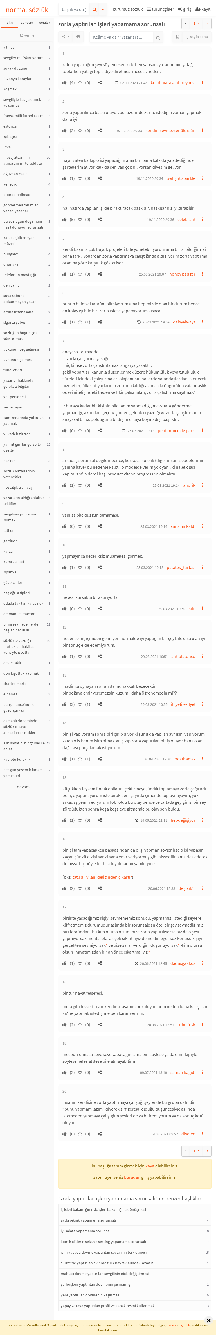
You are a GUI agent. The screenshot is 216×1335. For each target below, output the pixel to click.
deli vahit (11, 285)
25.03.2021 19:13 (140, 430)
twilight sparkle (180, 178)
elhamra (10, 693)
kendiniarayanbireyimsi (173, 82)
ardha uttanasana (18, 311)
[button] (128, 10)
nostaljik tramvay (18, 487)
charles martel (15, 683)
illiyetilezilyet (183, 704)
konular (44, 22)
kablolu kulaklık (16, 759)
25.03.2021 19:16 (153, 526)
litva (7, 146)
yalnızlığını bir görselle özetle (22, 447)
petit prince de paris (176, 430)
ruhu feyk (186, 1024)
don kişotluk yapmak (21, 673)
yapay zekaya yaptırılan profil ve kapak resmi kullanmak (108, 1305)
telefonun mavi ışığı (19, 274)
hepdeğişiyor (183, 820)
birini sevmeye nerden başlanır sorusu (21, 627)
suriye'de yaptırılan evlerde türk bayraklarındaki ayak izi (107, 1262)
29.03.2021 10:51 (154, 656)
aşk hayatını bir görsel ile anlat (24, 745)
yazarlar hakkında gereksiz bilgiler (18, 383)
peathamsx (185, 759)
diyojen (188, 1134)
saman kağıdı (182, 1072)
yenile (27, 35)
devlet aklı (12, 662)
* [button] (107, 945)
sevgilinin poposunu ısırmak (20, 517)
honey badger (182, 274)
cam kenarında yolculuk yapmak (23, 420)
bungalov (11, 253)
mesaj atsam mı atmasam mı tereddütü (22, 160)
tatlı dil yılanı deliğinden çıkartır (102, 877)
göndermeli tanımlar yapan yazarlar (20, 207)
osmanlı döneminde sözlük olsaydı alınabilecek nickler (20, 726)
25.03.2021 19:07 (152, 274)
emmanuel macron (19, 613)
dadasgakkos (182, 963)
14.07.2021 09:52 (164, 1134)
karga (8, 551)
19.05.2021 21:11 (153, 820)
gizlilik (185, 1325)
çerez (172, 1325)
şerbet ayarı (13, 407)
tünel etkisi (12, 369)
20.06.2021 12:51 (160, 1024)
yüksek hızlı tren (17, 433)
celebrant (186, 219)
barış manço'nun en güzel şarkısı (20, 707)
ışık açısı (10, 136)
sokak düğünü (15, 68)
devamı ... (26, 786)
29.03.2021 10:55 (154, 704)
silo (192, 608)
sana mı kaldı (183, 526)
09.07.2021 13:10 (153, 1072)
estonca (10, 126)
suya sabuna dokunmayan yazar (19, 298)
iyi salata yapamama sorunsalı (86, 1230)
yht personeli (14, 396)
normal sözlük (27, 10)
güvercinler (12, 582)
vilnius (8, 47)
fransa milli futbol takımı (23, 115)
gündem (27, 22)
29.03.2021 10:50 (171, 608)
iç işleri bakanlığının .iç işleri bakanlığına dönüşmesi (103, 1209)
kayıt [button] (149, 1166)
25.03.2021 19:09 (156, 322)
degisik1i (187, 888)
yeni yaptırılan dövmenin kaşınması (90, 1295)
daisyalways (184, 322)
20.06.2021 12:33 (161, 888)
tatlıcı (8, 530)
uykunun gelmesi (17, 359)
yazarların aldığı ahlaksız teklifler (23, 500)
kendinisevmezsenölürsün (170, 130)
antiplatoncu (183, 656)
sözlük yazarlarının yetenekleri (19, 473)
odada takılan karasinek (23, 603)
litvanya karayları (17, 78)
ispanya (9, 572)
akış (10, 22)
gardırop (10, 540)
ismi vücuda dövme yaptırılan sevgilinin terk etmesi (104, 1252)
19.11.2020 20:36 (160, 219)
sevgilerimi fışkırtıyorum (23, 57)
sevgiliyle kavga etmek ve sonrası (22, 102)
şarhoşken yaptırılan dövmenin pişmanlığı (96, 1284)
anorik (189, 485)
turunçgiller (160, 9)
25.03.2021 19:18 (149, 567)
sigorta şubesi (14, 322)
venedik (10, 184)
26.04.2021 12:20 (157, 759)
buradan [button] (132, 1177)
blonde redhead (16, 194)
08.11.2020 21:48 (133, 82)
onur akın (11, 264)
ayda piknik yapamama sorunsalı (88, 1220)
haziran (9, 460)
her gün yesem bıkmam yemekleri (23, 772)
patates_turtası (181, 567)
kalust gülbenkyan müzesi (19, 240)
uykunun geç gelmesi (21, 349)
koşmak (10, 88)
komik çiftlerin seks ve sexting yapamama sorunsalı (103, 1241)
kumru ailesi (13, 561)
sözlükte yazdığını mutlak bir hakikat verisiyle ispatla (18, 646)
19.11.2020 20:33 (128, 130)
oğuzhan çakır (15, 173)
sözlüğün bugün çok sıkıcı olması (20, 335)
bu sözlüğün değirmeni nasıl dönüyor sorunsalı (23, 224)
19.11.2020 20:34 (149, 178)
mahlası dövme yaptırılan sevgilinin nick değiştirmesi (105, 1273)
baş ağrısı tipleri (16, 592)
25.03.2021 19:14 (166, 485)
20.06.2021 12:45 (153, 963)
